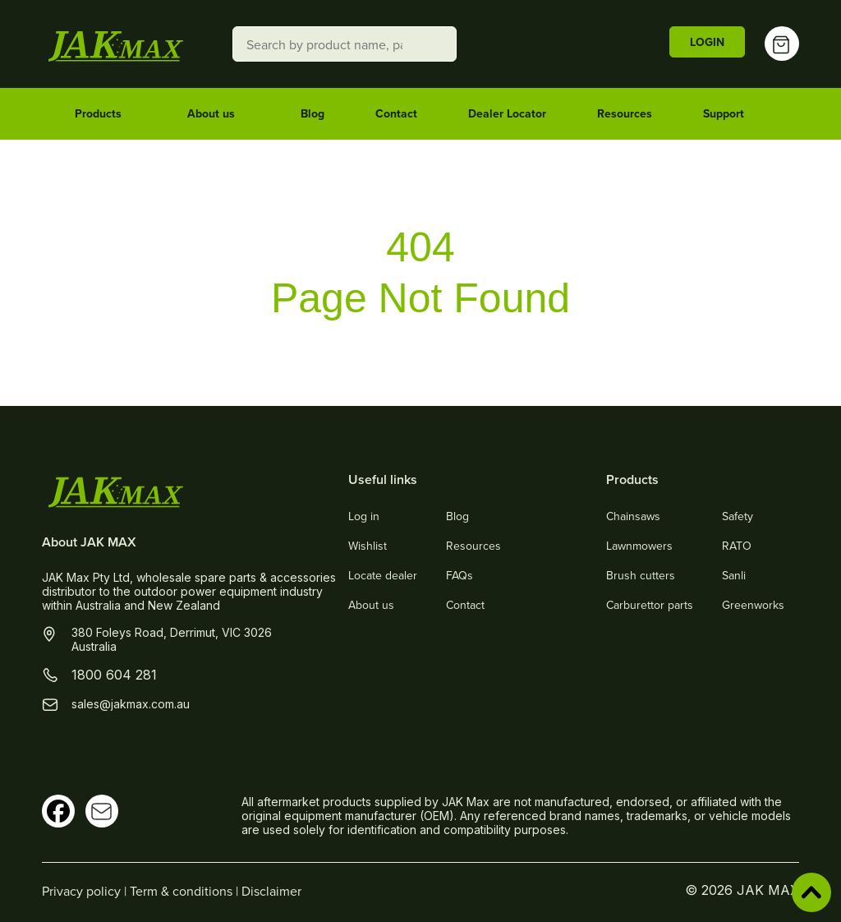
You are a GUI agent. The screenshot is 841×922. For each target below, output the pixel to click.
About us (218, 114)
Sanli (734, 575)
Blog (312, 113)
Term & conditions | (185, 891)
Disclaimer (271, 891)
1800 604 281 (114, 674)
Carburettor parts (649, 605)
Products (105, 114)
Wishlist (367, 545)
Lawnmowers (639, 545)
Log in (363, 516)
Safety (737, 516)
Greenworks (753, 605)
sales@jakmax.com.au (130, 704)
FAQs (459, 575)
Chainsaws (633, 516)
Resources (624, 113)
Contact (396, 113)
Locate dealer (382, 575)
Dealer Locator (507, 113)
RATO (736, 545)
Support (731, 114)
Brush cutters (640, 575)
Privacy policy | (86, 891)
